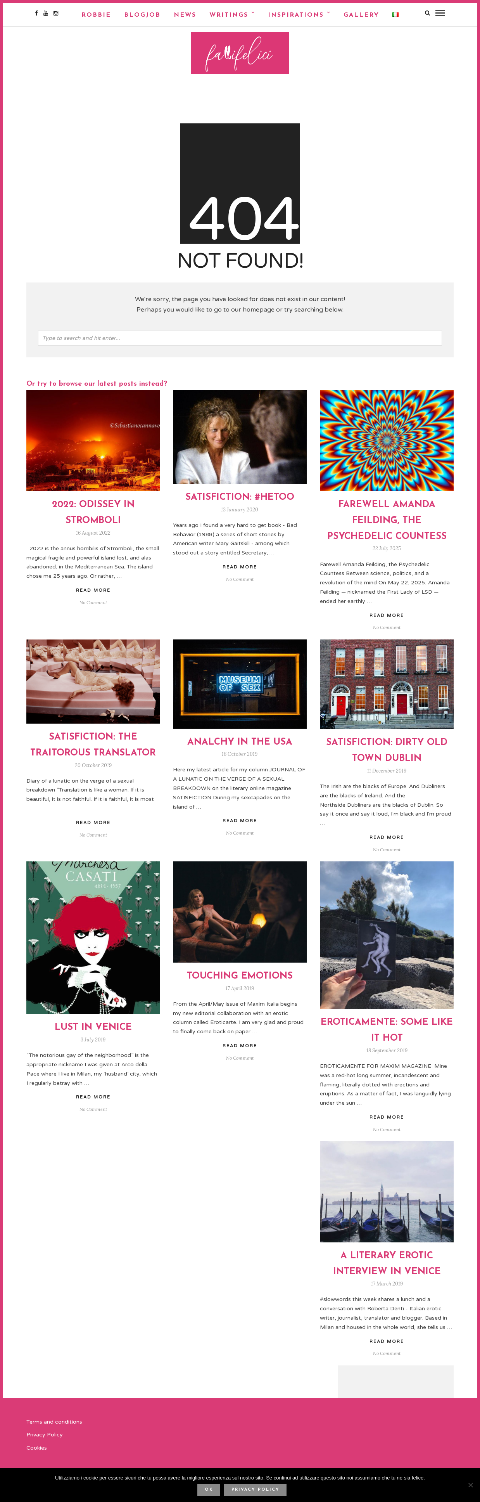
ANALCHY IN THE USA (239, 745)
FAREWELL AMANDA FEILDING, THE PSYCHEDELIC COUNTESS (387, 523)
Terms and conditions (54, 1424)
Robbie (96, 15)
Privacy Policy (44, 1437)
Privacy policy (255, 1490)
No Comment (387, 630)
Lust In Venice (93, 1030)
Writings (228, 15)
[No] (470, 1485)
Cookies (36, 1450)
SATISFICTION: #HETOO (239, 500)
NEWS (185, 15)
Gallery (361, 15)
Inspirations (296, 15)
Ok (209, 1490)
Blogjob (142, 15)
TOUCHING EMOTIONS (240, 979)
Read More (386, 618)
